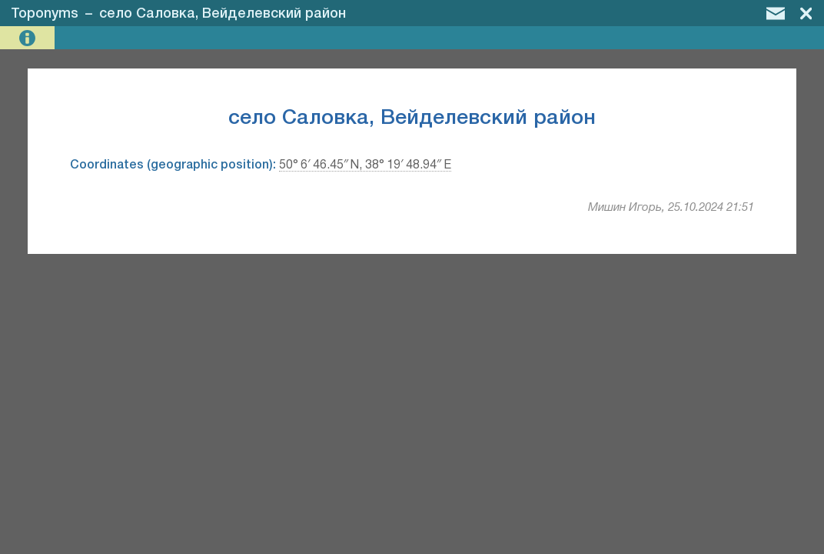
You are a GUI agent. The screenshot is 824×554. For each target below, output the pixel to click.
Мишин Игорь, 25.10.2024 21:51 (671, 207)
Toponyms (44, 14)
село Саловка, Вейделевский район (222, 14)
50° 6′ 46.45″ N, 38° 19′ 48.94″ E (365, 165)
